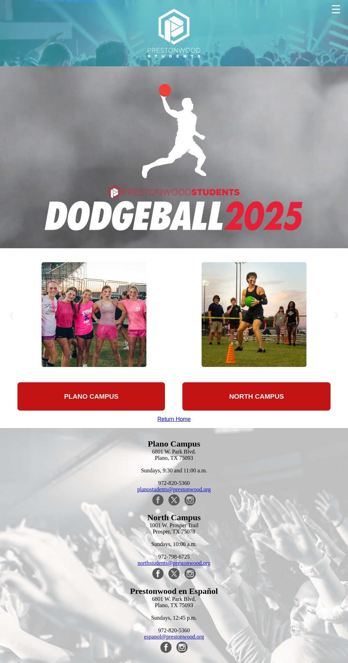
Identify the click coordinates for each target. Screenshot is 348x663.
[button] (11, 315)
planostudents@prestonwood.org (174, 489)
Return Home (173, 419)
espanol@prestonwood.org (174, 637)
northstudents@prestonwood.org (174, 563)
